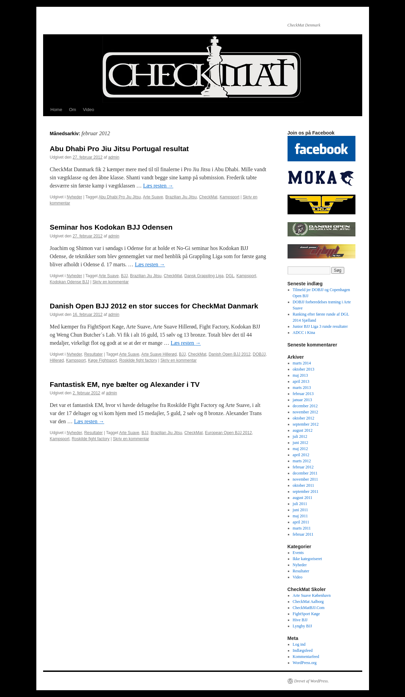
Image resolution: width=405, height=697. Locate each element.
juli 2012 (300, 436)
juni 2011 (300, 509)
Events (298, 552)
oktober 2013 (303, 369)
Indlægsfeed (303, 650)
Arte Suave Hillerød (159, 354)
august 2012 (302, 430)
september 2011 (305, 491)
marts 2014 (302, 363)
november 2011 (305, 479)
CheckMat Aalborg (308, 601)
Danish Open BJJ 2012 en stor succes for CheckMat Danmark (154, 306)
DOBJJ (259, 354)
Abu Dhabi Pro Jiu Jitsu (119, 197)
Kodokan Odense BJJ (69, 282)
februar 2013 (303, 393)
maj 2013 (300, 375)
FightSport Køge (306, 613)
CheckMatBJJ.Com (309, 607)
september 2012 (305, 424)
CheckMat (208, 197)
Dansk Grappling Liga (203, 275)
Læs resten (158, 186)
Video (88, 109)
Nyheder (74, 197)
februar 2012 (303, 467)
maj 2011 (300, 516)
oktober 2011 (303, 485)
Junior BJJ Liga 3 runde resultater (320, 326)
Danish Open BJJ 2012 (229, 354)
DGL (230, 275)
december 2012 (305, 406)
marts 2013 (302, 387)
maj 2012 (300, 448)
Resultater (93, 354)
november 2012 (305, 412)
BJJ (124, 275)
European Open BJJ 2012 (228, 432)
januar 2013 (302, 399)
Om (72, 109)
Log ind (299, 644)
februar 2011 (303, 534)
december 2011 (305, 473)
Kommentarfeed (306, 656)
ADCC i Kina (304, 332)
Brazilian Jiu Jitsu (181, 197)
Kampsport (229, 197)
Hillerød (57, 360)
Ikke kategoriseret (307, 558)
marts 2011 (302, 528)
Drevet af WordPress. (311, 681)
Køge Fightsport (102, 360)
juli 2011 (300, 503)
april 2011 (301, 522)
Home (56, 109)
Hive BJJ (300, 620)
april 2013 (301, 381)
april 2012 (301, 454)
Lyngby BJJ (302, 626)
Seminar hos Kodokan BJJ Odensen (111, 227)
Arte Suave (153, 197)
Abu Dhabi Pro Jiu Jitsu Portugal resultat (119, 149)
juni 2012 (300, 442)
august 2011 (302, 497)
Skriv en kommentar (110, 282)
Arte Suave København (312, 595)
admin (113, 157)
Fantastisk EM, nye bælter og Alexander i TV (125, 384)
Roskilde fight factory (138, 360)
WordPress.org (304, 662)
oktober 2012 (303, 418)
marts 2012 (302, 461)
